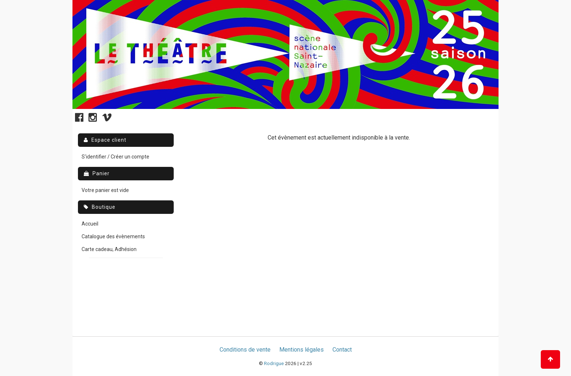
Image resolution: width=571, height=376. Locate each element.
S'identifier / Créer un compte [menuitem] (115, 157)
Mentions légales (301, 349)
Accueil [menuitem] (90, 224)
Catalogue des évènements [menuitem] (113, 236)
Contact (342, 349)
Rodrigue (274, 363)
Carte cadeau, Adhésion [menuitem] (109, 249)
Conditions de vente (245, 349)
